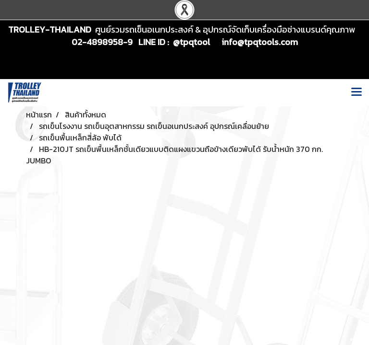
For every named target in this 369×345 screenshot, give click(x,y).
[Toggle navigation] (356, 92)
